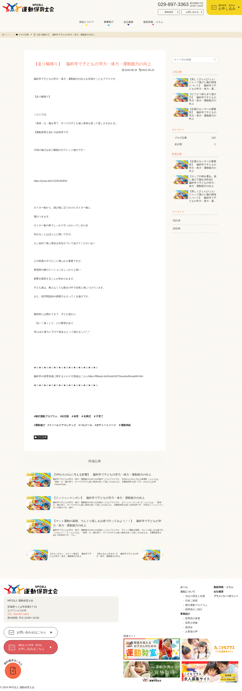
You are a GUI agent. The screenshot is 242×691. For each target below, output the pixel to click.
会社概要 (128, 22)
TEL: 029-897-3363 (18, 614)
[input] (195, 59)
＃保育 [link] (75, 416)
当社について (86, 22)
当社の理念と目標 (195, 596)
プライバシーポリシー (226, 596)
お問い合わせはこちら (31, 632)
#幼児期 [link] (64, 416)
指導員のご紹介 (193, 609)
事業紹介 (109, 22)
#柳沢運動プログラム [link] (45, 416)
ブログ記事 (41, 437)
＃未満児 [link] (86, 416)
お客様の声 (191, 631)
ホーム (184, 587)
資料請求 (169, 12)
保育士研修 (191, 622)
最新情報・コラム (153, 22)
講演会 (189, 627)
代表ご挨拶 (191, 600)
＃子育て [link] (98, 416)
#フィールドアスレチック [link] (62, 425)
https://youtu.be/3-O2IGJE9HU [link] (50, 181)
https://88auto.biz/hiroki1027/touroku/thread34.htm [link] (115, 376)
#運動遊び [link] (39, 425)
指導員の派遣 (192, 618)
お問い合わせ (192, 12)
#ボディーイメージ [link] (105, 425)
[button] (215, 59)
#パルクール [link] (85, 425)
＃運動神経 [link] (124, 425)
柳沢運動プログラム (196, 605)
